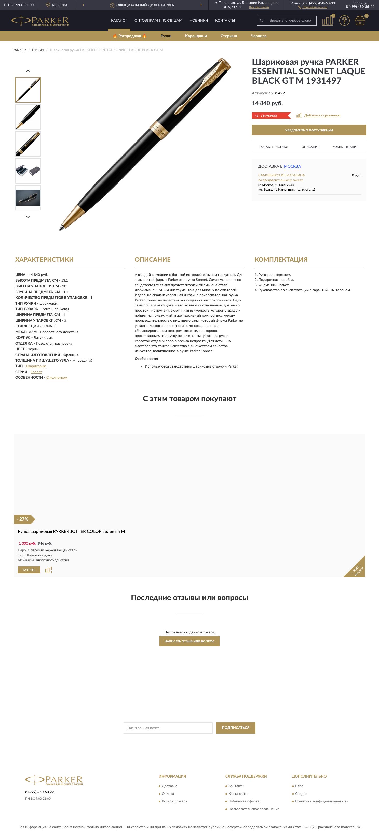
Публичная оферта (243, 801)
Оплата (168, 794)
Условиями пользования (234, 739)
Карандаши (196, 36)
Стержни (229, 36)
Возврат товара (174, 801)
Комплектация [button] (345, 146)
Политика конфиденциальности (321, 801)
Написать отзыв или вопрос (189, 641)
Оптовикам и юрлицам (158, 20)
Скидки (301, 794)
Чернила (259, 36)
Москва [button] (292, 166)
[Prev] (28, 70)
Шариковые (36, 366)
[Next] (28, 216)
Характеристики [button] (274, 146)
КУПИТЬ (29, 569)
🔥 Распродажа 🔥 (130, 36)
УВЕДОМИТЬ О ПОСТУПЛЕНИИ (309, 130)
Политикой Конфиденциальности (189, 739)
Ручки (166, 36)
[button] (312, 6)
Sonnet (36, 372)
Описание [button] (310, 146)
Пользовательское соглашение (253, 809)
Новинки (199, 20)
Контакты (225, 20)
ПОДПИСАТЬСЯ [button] (236, 727)
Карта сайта (238, 794)
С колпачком (56, 377)
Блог (299, 786)
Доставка (169, 786)
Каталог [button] (119, 20)
